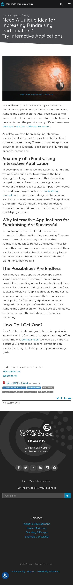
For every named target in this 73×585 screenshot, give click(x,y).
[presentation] (27, 506)
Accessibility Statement (48, 571)
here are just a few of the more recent (26, 126)
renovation (9, 195)
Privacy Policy (18, 571)
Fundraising (48, 388)
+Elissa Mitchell (11, 371)
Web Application (46, 392)
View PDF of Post (17, 383)
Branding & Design (36, 532)
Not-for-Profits (34, 388)
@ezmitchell (10, 375)
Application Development (14, 388)
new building (50, 191)
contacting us (30, 339)
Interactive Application (13, 392)
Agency (17, 15)
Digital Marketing (36, 528)
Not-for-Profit (30, 392)
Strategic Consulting (36, 536)
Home (5, 15)
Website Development (36, 523)
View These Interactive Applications (36, 94)
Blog (26, 15)
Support (31, 571)
